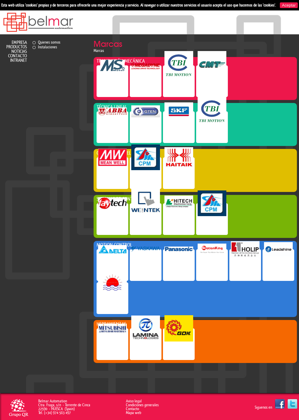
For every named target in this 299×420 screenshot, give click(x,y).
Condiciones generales (142, 405)
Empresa (19, 42)
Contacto (17, 56)
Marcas (99, 51)
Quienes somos (49, 42)
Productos (16, 47)
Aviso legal (134, 401)
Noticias (19, 51)
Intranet (18, 60)
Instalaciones (47, 47)
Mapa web (133, 413)
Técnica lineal (112, 107)
